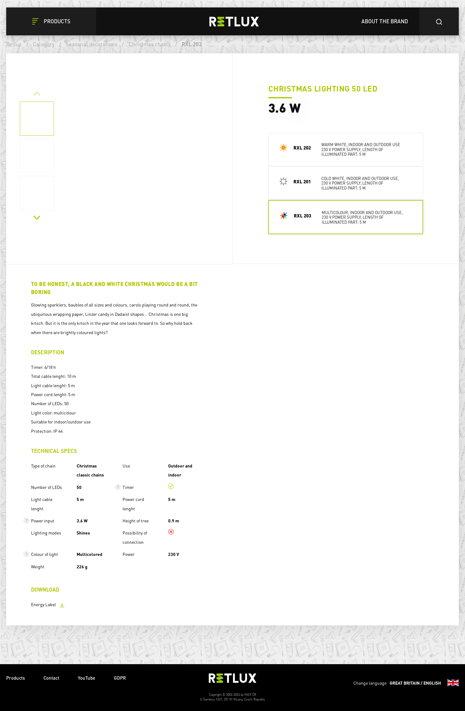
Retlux (14, 44)
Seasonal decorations (91, 44)
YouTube (86, 678)
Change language (406, 682)
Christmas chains (150, 44)
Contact (51, 678)
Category (44, 44)
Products (15, 678)
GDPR (120, 678)
